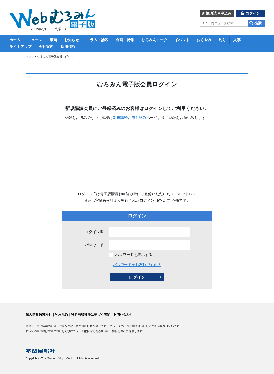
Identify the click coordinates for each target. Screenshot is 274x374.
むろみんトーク (154, 40)
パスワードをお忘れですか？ (137, 265)
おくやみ (204, 40)
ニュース (35, 40)
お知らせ (71, 40)
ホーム (14, 40)
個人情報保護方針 (39, 314)
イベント (182, 40)
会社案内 (46, 47)
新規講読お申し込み (129, 118)
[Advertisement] (137, 156)
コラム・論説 (97, 40)
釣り (222, 40)
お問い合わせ (123, 314)
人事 (237, 40)
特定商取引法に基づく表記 (90, 314)
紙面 (53, 40)
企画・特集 (125, 40)
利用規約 (61, 314)
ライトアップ (20, 47)
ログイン (252, 13)
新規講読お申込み (217, 13)
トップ (30, 56)
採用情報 (68, 47)
